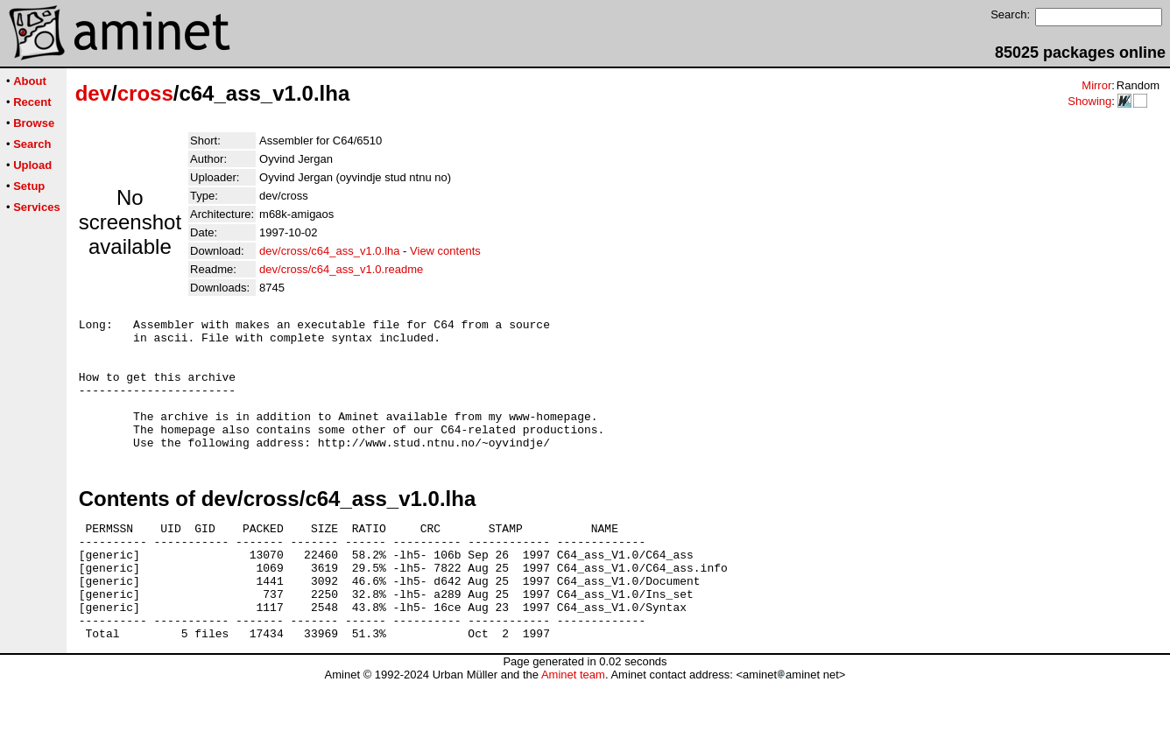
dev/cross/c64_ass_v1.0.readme (341, 269)
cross (145, 93)
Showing (1089, 101)
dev (93, 93)
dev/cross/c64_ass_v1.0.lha (329, 250)
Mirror (1096, 85)
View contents (445, 250)
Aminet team (573, 724)
